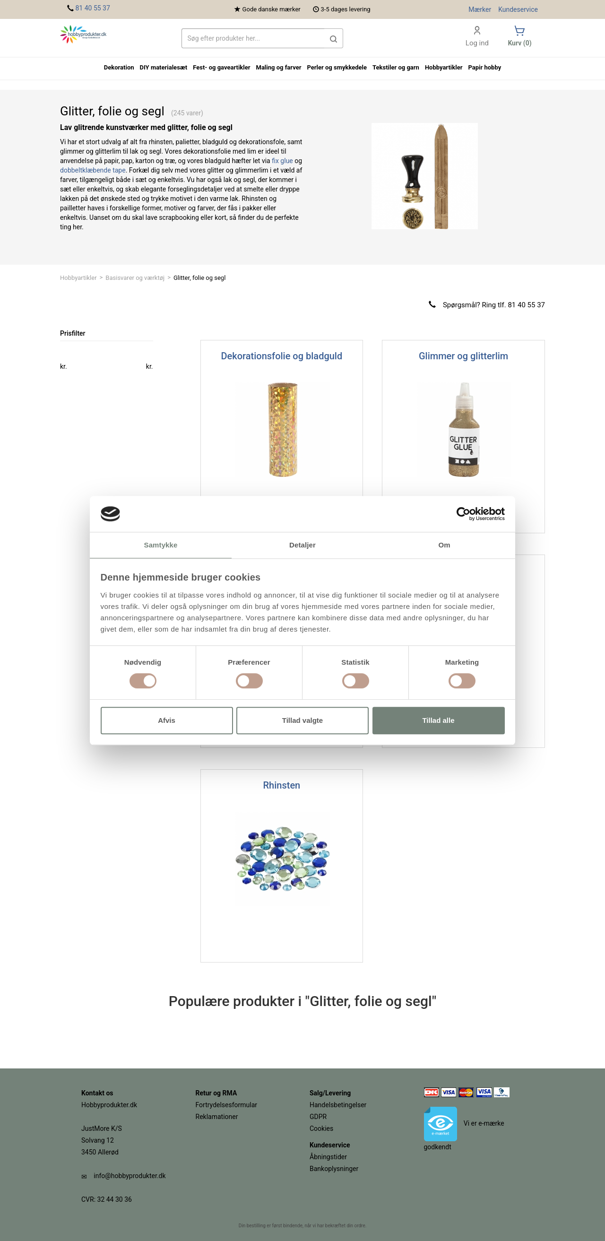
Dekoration (119, 67)
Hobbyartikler (78, 277)
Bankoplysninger (334, 1168)
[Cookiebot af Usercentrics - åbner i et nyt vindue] (463, 514)
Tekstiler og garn (395, 67)
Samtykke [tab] (161, 545)
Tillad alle (438, 720)
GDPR (318, 1116)
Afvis (166, 720)
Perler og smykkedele (337, 67)
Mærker (479, 9)
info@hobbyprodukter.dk (129, 1176)
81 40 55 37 (92, 8)
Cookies (321, 1128)
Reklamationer (217, 1116)
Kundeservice (518, 9)
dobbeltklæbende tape (93, 170)
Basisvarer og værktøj (134, 277)
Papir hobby (484, 67)
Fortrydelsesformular (227, 1105)
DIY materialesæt (164, 67)
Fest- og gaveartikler (221, 67)
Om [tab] (444, 545)
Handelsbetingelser (338, 1105)
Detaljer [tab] (302, 545)
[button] (333, 38)
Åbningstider (328, 1157)
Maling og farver (279, 67)
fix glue (282, 161)
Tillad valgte (302, 720)
